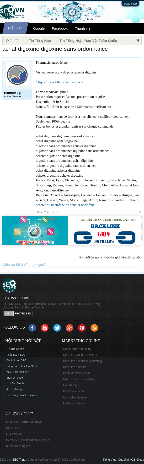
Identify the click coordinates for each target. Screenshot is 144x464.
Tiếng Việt (109, 459)
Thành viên (83, 28)
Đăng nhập (130, 3)
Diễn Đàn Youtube (74, 367)
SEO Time (19, 459)
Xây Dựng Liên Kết (17, 371)
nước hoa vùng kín (18, 446)
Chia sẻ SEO (12, 265)
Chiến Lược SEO (16, 360)
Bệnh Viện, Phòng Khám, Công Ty (28, 440)
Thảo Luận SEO (15, 354)
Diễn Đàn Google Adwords (80, 355)
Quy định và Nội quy (131, 459)
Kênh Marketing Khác (77, 373)
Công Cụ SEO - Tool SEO (21, 366)
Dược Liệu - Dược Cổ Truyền (24, 422)
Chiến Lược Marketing (77, 349)
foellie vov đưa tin (74, 403)
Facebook (60, 28)
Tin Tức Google (15, 348)
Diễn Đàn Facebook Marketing (82, 361)
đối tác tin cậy (14, 389)
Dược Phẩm (14, 434)
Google (39, 28)
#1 (140, 212)
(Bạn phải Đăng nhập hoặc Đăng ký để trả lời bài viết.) (110, 257)
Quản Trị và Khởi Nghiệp (79, 379)
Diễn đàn (15, 28)
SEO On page (14, 377)
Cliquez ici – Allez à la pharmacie (59, 82)
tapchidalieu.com (74, 391)
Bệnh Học (12, 428)
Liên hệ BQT (71, 385)
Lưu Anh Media (15, 383)
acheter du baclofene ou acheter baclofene (65, 205)
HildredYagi (42, 212)
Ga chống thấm (15, 395)
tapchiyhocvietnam (75, 397)
